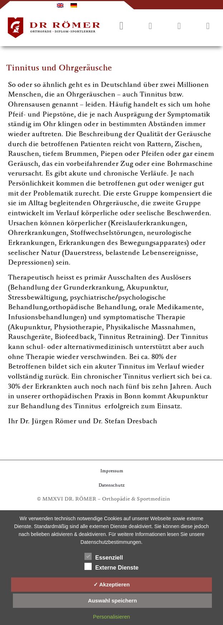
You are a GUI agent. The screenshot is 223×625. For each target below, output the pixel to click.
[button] (208, 26)
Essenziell (103, 556)
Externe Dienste (111, 566)
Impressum (111, 471)
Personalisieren (111, 617)
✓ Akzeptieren (111, 584)
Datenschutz (111, 485)
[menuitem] (60, 5)
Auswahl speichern (112, 600)
